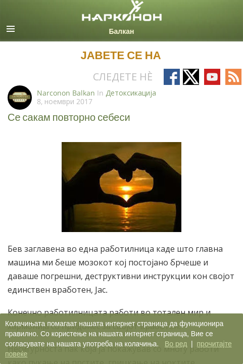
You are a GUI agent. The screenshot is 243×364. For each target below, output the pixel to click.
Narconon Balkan (66, 93)
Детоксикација (131, 93)
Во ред (176, 344)
